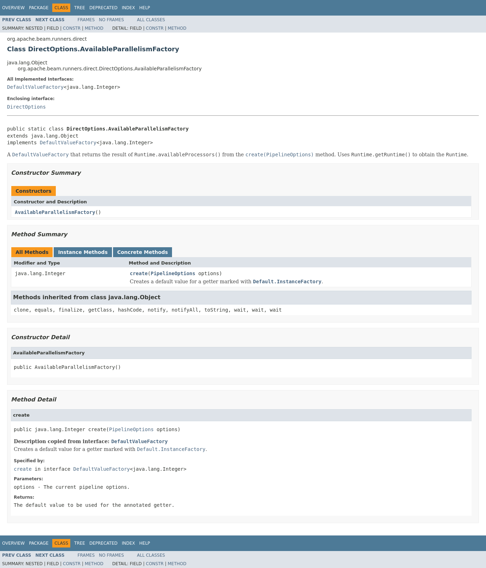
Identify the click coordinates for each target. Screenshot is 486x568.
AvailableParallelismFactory (55, 212)
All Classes (151, 19)
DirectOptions (26, 107)
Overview (13, 7)
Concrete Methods (142, 252)
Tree (79, 7)
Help (144, 7)
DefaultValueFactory (35, 87)
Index (128, 7)
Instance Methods (82, 252)
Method (94, 28)
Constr (72, 28)
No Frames (111, 19)
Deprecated (103, 7)
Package (38, 7)
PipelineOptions (173, 273)
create (139, 273)
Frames (86, 19)
